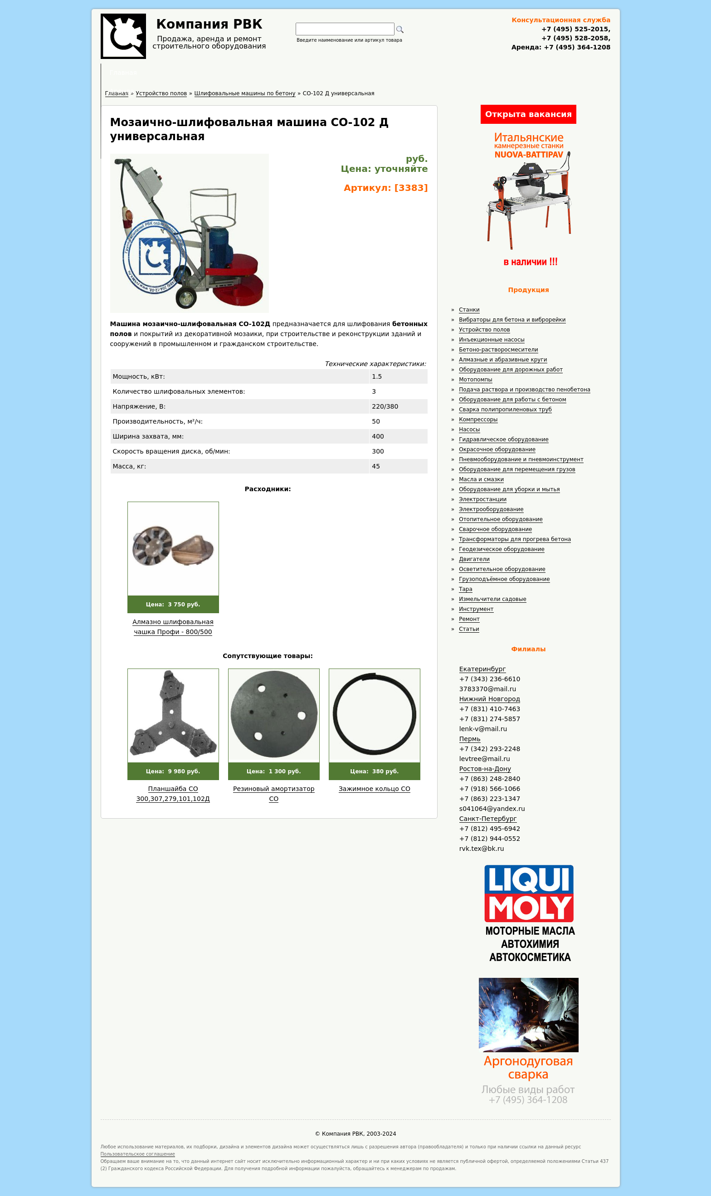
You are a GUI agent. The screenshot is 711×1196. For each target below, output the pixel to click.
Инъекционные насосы (492, 340)
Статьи (469, 629)
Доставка (403, 72)
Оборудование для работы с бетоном (512, 399)
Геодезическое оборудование (502, 549)
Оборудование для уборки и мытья (509, 489)
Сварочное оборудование (495, 529)
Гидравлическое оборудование (504, 439)
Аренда (294, 72)
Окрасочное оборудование (497, 449)
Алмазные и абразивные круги (503, 359)
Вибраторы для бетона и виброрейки (512, 320)
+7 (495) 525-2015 (574, 29)
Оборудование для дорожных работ (511, 369)
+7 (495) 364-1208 (575, 47)
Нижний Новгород (489, 699)
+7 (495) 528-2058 (574, 38)
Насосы (469, 429)
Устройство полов (484, 330)
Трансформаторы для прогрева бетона (515, 539)
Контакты (460, 72)
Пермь (470, 738)
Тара (465, 589)
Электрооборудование (491, 509)
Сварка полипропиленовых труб (505, 409)
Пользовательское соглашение (138, 1154)
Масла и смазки (481, 479)
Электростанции (482, 499)
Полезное (347, 72)
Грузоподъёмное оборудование (504, 579)
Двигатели (474, 559)
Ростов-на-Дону (485, 768)
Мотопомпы (475, 379)
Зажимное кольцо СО (374, 788)
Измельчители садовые (492, 599)
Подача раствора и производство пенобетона (524, 389)
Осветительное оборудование (502, 569)
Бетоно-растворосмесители (498, 350)
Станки (469, 310)
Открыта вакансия (528, 114)
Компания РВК (209, 24)
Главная (243, 72)
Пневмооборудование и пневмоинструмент (521, 459)
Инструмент (476, 609)
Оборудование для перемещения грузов (517, 469)
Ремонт (469, 619)
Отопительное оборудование (501, 519)
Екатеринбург (482, 669)
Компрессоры (478, 419)
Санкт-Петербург (488, 818)
